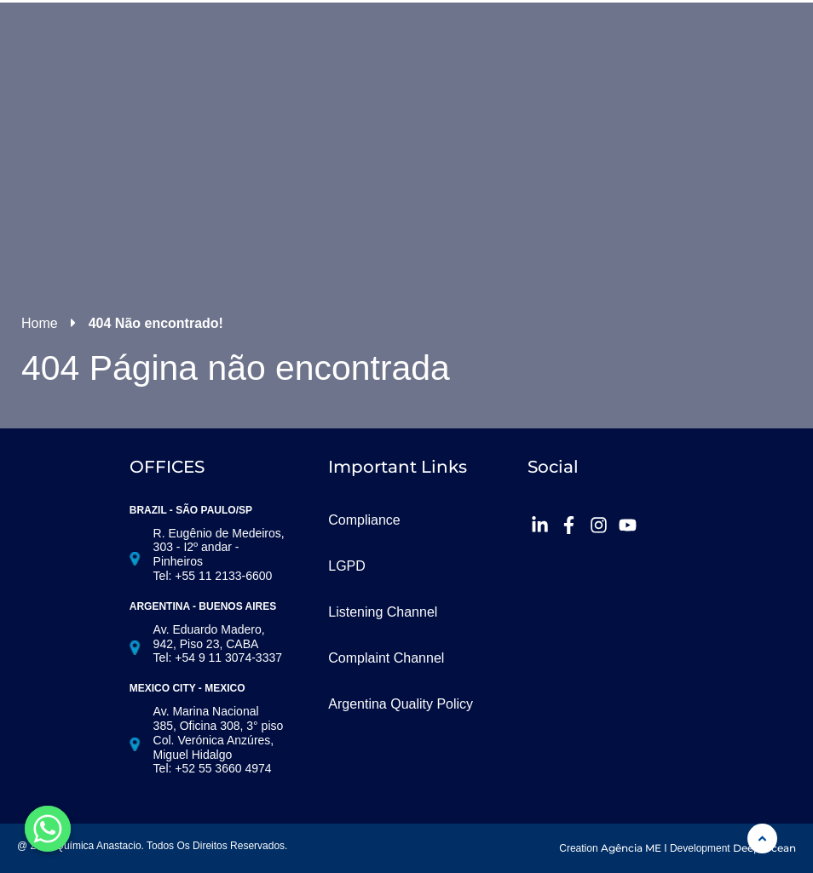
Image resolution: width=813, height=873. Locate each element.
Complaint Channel (386, 658)
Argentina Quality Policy (400, 704)
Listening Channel (382, 612)
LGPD (347, 566)
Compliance (364, 520)
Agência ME (631, 847)
